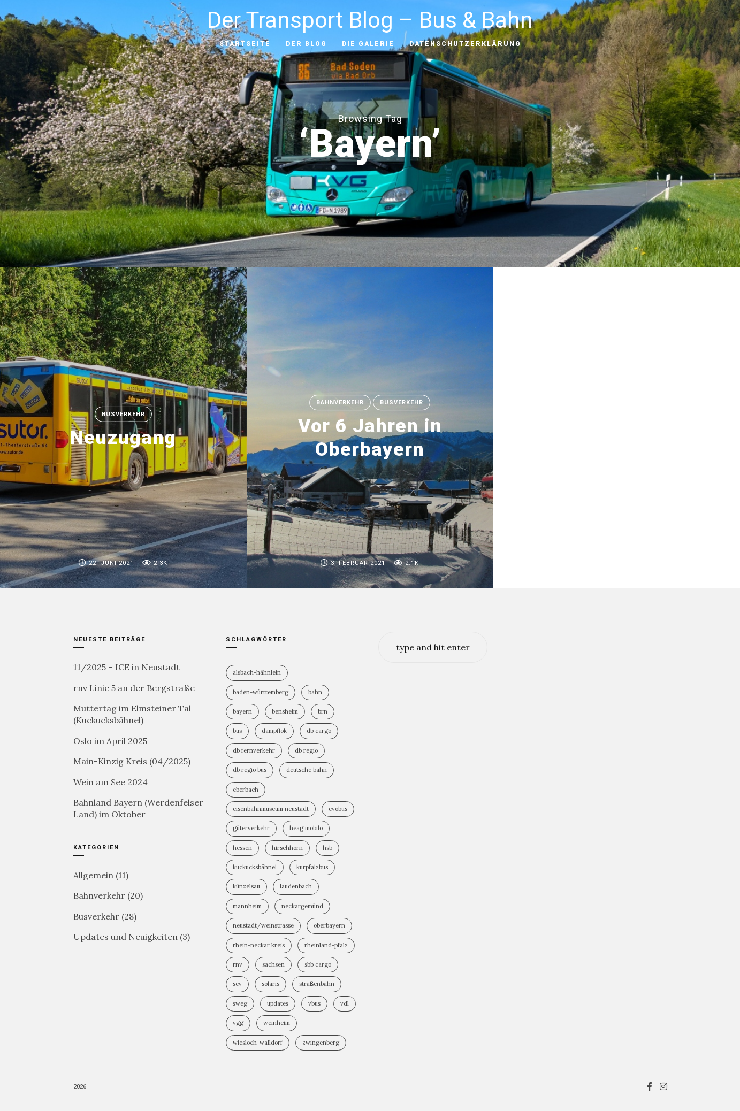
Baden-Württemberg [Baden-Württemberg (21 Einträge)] (260, 692)
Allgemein (93, 875)
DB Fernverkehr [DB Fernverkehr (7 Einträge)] (254, 750)
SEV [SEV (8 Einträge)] (237, 983)
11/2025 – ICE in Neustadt (126, 667)
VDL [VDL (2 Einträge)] (344, 1003)
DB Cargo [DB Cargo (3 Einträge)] (319, 730)
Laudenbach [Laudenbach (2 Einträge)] (296, 886)
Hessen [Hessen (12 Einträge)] (242, 848)
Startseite (245, 44)
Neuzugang (123, 437)
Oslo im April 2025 (110, 740)
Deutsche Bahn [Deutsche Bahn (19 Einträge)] (306, 769)
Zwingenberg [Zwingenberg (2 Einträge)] (320, 1042)
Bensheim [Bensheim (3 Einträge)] (285, 711)
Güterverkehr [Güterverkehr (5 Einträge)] (251, 828)
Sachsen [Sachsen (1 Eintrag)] (273, 964)
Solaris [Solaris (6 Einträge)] (270, 983)
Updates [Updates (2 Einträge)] (277, 1003)
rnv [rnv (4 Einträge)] (237, 964)
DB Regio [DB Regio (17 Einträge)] (306, 750)
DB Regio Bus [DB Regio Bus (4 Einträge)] (249, 769)
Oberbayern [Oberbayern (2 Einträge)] (329, 925)
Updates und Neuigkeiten (125, 936)
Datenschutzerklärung (465, 44)
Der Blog (306, 44)
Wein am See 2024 (110, 782)
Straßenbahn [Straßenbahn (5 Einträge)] (316, 983)
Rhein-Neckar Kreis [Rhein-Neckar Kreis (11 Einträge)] (259, 945)
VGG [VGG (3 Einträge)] (238, 1022)
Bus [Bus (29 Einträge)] (237, 730)
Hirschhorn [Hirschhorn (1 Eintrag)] (287, 848)
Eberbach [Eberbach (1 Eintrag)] (245, 789)
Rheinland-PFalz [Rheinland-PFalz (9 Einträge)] (326, 945)
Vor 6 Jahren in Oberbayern (370, 438)
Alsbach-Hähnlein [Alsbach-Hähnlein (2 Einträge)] (257, 672)
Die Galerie (368, 44)
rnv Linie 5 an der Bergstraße (134, 688)
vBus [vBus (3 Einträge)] (314, 1003)
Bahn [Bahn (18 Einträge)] (315, 692)
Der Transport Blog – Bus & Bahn (370, 20)
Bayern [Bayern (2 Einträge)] (242, 711)
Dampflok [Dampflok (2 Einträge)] (274, 730)
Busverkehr (123, 414)
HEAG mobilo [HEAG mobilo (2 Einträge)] (306, 828)
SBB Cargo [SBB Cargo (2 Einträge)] (317, 964)
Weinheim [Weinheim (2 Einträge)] (276, 1022)
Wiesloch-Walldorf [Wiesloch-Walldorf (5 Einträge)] (258, 1042)
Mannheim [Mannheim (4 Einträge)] (247, 906)
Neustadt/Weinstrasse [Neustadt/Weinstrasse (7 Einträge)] (263, 925)
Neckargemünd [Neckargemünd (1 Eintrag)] (302, 906)
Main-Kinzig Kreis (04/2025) (131, 761)
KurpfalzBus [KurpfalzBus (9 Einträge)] (312, 867)
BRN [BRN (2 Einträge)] (322, 711)
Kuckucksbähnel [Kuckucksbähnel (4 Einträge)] (255, 867)
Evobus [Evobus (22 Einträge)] (338, 809)
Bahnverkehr (340, 402)
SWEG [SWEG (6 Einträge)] (240, 1003)
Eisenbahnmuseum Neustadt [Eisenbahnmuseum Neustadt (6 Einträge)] (271, 809)
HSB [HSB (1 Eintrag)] (327, 848)
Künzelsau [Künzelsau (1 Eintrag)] (246, 886)
